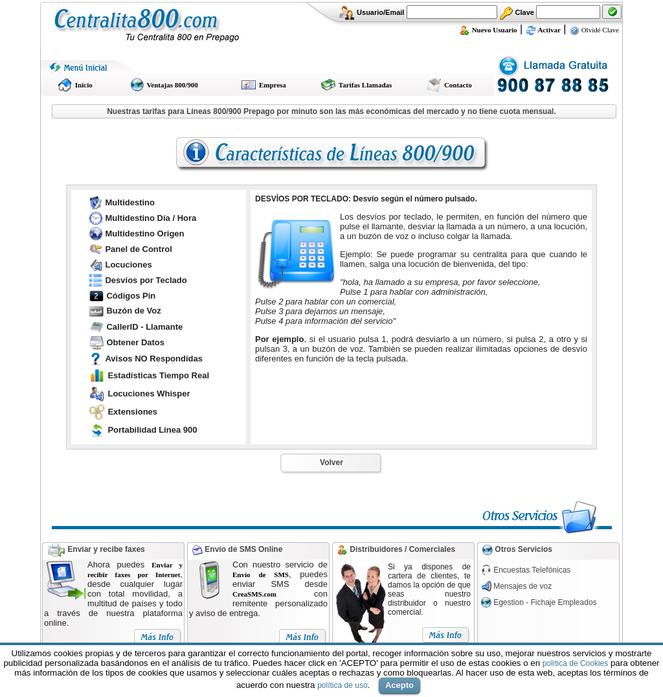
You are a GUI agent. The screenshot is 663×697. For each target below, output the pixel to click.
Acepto (399, 685)
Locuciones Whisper (148, 393)
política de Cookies (575, 663)
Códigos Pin (130, 296)
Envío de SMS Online (242, 549)
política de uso (342, 685)
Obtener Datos (135, 342)
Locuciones (128, 264)
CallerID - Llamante (144, 327)
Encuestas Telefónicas (531, 570)
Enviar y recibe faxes (105, 549)
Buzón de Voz (133, 310)
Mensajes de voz (522, 586)
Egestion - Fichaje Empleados (544, 602)
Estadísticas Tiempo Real (158, 375)
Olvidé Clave (594, 30)
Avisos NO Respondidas (154, 358)
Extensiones (132, 412)
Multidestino (130, 202)
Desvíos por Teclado (145, 280)
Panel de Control (138, 249)
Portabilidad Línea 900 (152, 430)
